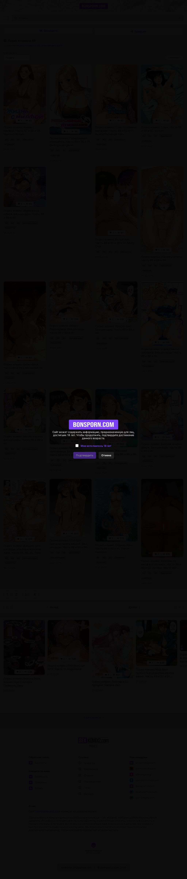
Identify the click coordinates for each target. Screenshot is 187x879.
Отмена (106, 455)
